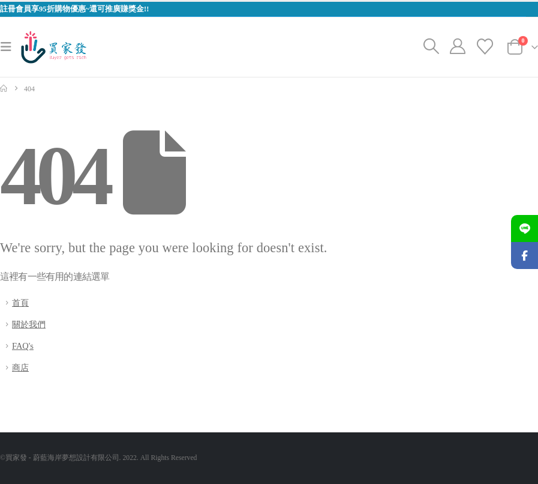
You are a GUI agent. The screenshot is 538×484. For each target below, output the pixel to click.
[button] (9, 47)
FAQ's (23, 346)
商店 (20, 367)
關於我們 (29, 324)
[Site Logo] (53, 47)
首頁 (20, 302)
